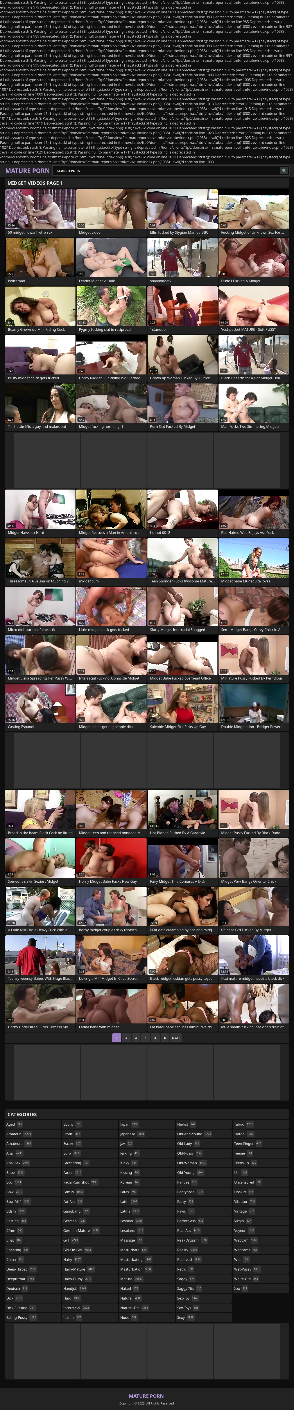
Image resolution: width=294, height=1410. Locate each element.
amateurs (19, 1143)
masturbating (136, 1259)
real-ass (189, 1230)
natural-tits (134, 1308)
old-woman (192, 1163)
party (185, 1201)
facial (72, 1172)
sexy (186, 1317)
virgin (243, 1221)
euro (72, 1153)
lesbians (132, 1230)
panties (187, 1182)
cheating (17, 1250)
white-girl (246, 1279)
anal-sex (18, 1163)
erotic (72, 1134)
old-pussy (190, 1153)
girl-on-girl (77, 1250)
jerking (130, 1153)
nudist (186, 1124)
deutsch (17, 1288)
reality (187, 1250)
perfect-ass (190, 1221)
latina (130, 1211)
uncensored (248, 1182)
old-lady (188, 1143)
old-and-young (194, 1134)
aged (14, 1124)
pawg (186, 1211)
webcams (246, 1250)
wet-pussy (247, 1269)
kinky (128, 1163)
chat (14, 1240)
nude (129, 1317)
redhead (189, 1259)
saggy (186, 1279)
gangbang (77, 1211)
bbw (14, 1192)
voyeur (244, 1230)
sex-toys (188, 1308)
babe (15, 1172)
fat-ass (73, 1201)
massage (131, 1240)
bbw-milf (18, 1201)
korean (130, 1182)
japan (129, 1124)
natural (131, 1298)
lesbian (131, 1221)
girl (71, 1240)
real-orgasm (192, 1240)
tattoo (244, 1134)
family (73, 1192)
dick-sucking (21, 1308)
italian (72, 1317)
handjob (75, 1288)
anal (14, 1153)
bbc (14, 1182)
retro (185, 1269)
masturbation (136, 1269)
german (75, 1221)
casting (16, 1221)
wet (242, 1259)
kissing (130, 1172)
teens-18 (245, 1163)
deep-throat (21, 1269)
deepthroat (20, 1279)
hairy (72, 1259)
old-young (190, 1172)
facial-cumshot (81, 1182)
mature (131, 1279)
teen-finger (248, 1143)
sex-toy (188, 1298)
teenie (243, 1153)
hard (72, 1298)
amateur (19, 1134)
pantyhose (190, 1192)
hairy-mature (79, 1269)
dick (14, 1298)
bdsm (16, 1211)
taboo (244, 1124)
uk (241, 1172)
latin (129, 1201)
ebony (72, 1124)
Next (176, 1038)
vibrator (245, 1201)
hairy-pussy (78, 1279)
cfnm (14, 1230)
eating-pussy (21, 1317)
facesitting (76, 1163)
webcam (246, 1240)
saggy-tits (189, 1288)
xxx (241, 1288)
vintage (244, 1211)
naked (129, 1288)
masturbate (134, 1250)
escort (72, 1143)
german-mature (81, 1230)
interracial (76, 1308)
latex (128, 1192)
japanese (132, 1134)
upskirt (244, 1192)
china (15, 1259)
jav (126, 1143)
